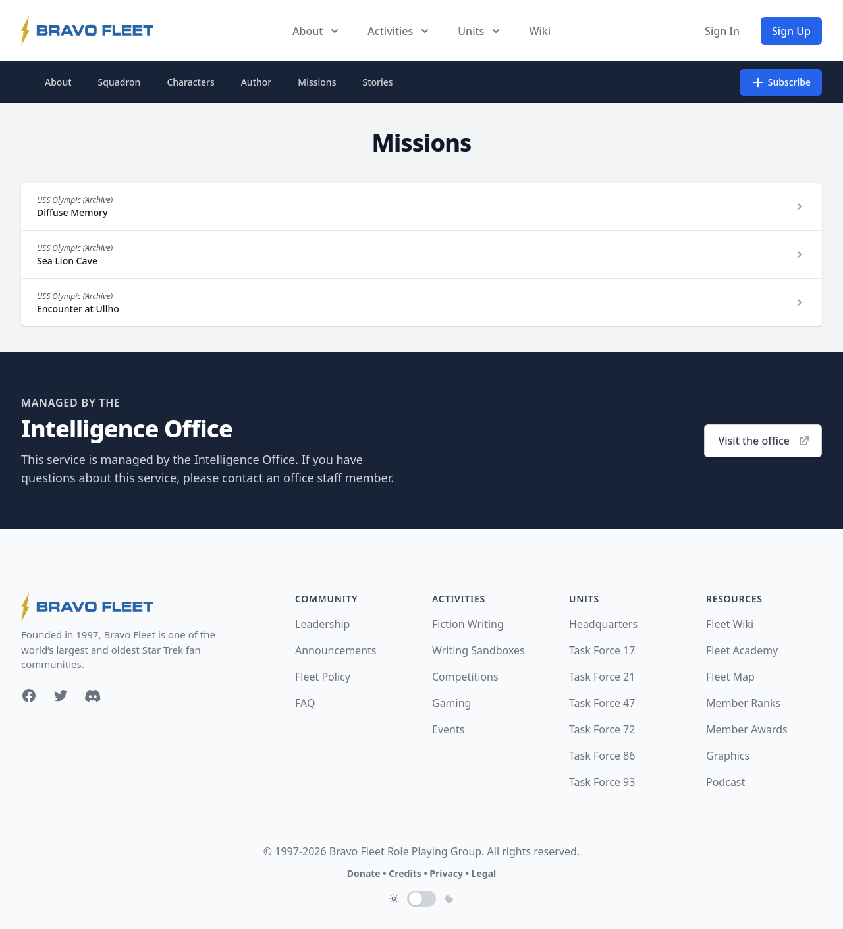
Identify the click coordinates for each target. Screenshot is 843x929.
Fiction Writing (468, 624)
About (58, 82)
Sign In (722, 31)
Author (256, 82)
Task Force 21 (602, 676)
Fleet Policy (322, 676)
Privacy (446, 873)
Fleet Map (730, 676)
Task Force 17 (602, 650)
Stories (377, 82)
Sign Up (791, 31)
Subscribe (781, 82)
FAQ (305, 703)
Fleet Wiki (729, 624)
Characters (190, 82)
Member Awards (747, 729)
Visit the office (764, 441)
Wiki (540, 31)
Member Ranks (743, 703)
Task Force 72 (602, 729)
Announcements (335, 650)
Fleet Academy (742, 650)
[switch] (421, 899)
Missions (317, 82)
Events (448, 729)
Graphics (727, 755)
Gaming (451, 703)
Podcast (725, 782)
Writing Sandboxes (478, 650)
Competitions (465, 676)
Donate (364, 873)
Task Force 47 (602, 703)
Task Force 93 (602, 782)
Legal (484, 873)
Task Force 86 (602, 755)
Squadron (119, 82)
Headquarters (603, 624)
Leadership (322, 624)
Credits (405, 873)
